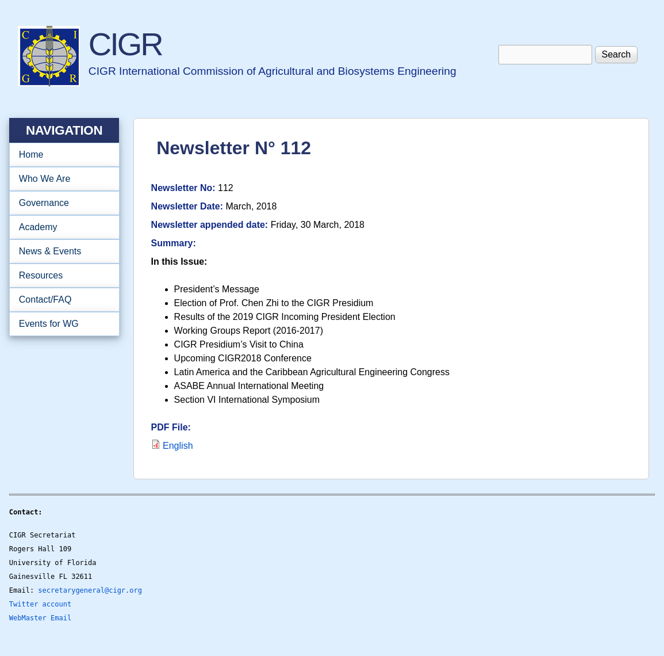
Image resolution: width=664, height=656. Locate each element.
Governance (60, 203)
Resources (60, 275)
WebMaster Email (40, 618)
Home (31, 154)
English (178, 446)
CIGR (125, 44)
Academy (60, 227)
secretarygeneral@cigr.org (90, 590)
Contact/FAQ (60, 300)
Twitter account (40, 604)
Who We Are (60, 179)
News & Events (60, 251)
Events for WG (49, 324)
